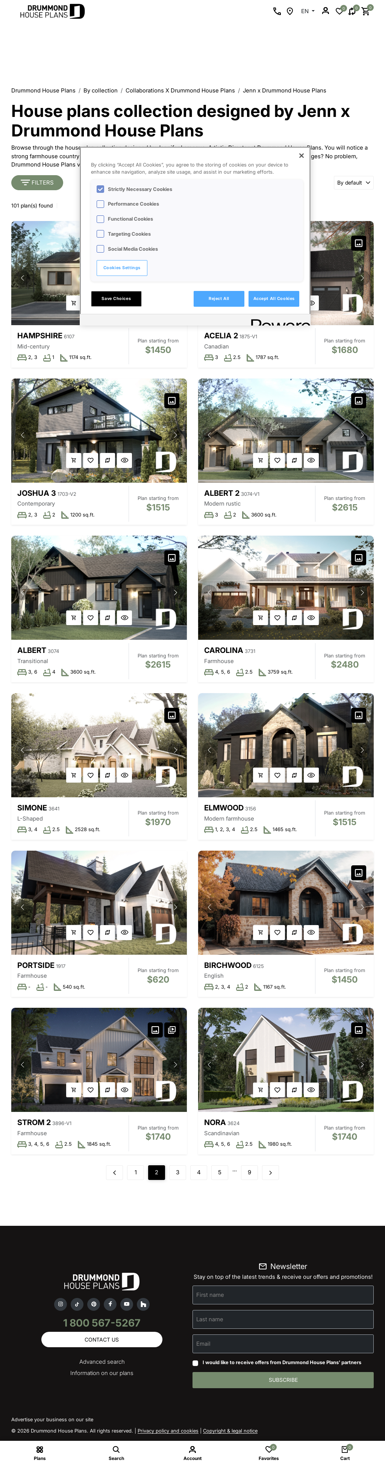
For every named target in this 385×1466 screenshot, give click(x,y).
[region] (195, 236)
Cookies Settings (122, 267)
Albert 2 (221, 493)
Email (203, 1344)
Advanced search (102, 1363)
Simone (32, 808)
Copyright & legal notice (230, 1432)
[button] (22, 277)
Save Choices (116, 298)
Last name (209, 1320)
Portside (36, 966)
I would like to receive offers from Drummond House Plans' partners (282, 1364)
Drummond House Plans (43, 90)
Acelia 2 (221, 335)
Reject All (219, 298)
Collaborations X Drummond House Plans (180, 90)
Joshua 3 (36, 493)
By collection (100, 90)
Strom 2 (34, 1123)
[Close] (301, 155)
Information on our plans (101, 1374)
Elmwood (224, 808)
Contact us (102, 1340)
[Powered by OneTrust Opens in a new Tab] (278, 321)
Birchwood (228, 966)
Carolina (223, 650)
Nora (215, 1123)
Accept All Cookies (274, 298)
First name (210, 1295)
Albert (31, 650)
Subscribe (283, 1381)
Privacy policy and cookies (168, 1432)
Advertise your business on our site (52, 1421)
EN (305, 11)
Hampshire (39, 335)
